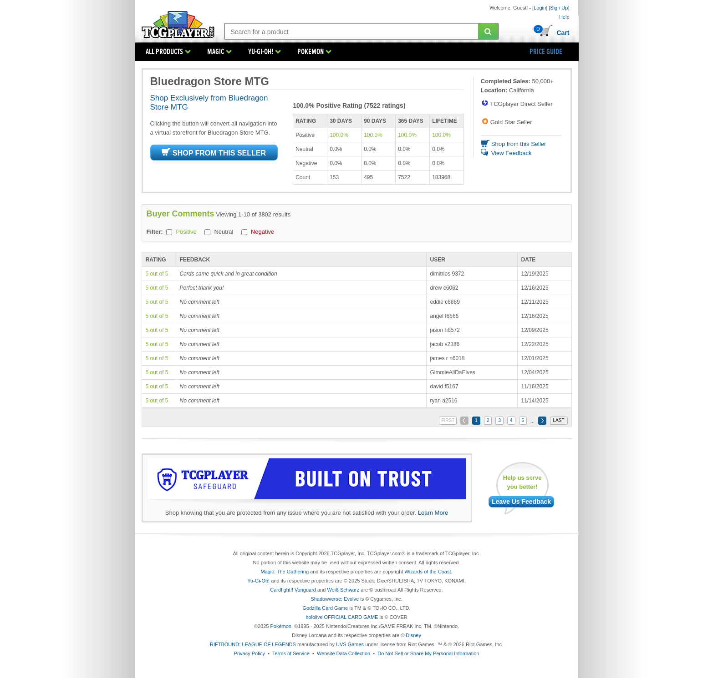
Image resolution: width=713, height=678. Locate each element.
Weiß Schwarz (343, 590)
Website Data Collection (343, 653)
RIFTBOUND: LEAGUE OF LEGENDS (253, 644)
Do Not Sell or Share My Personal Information (428, 653)
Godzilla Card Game (325, 608)
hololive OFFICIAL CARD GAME (342, 617)
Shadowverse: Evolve (335, 599)
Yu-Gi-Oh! (258, 580)
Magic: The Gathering (284, 571)
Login (540, 7)
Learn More (433, 512)
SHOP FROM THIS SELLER (214, 153)
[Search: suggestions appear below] (352, 32)
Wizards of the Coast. (428, 571)
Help (564, 17)
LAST (558, 420)
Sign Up (559, 7)
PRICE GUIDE (546, 52)
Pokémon (280, 626)
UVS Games (350, 644)
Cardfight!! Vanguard (293, 590)
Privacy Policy (249, 653)
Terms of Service (291, 653)
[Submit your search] (488, 31)
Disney (413, 635)
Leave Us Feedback (521, 501)
